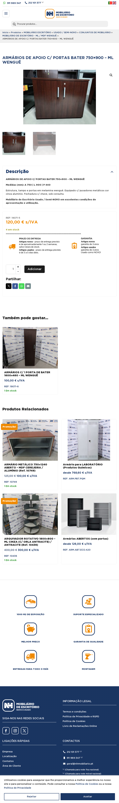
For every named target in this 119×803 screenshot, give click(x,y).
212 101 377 (34, 3)
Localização (9, 756)
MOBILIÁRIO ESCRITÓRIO (37, 32)
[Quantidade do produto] (13, 269)
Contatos (8, 761)
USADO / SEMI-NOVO (65, 32)
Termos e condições (74, 712)
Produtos (16, 32)
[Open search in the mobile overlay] (59, 24)
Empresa (7, 752)
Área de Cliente (11, 766)
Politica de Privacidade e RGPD (81, 717)
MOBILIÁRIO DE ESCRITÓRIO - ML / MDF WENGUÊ (29, 36)
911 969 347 (14, 3)
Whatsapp (21, 286)
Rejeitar (31, 797)
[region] (59, 789)
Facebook (15, 286)
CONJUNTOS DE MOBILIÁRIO (95, 32)
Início (5, 32)
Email (28, 286)
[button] (111, 75)
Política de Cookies (87, 784)
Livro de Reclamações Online (80, 726)
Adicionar (34, 269)
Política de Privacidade (17, 788)
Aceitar (87, 797)
